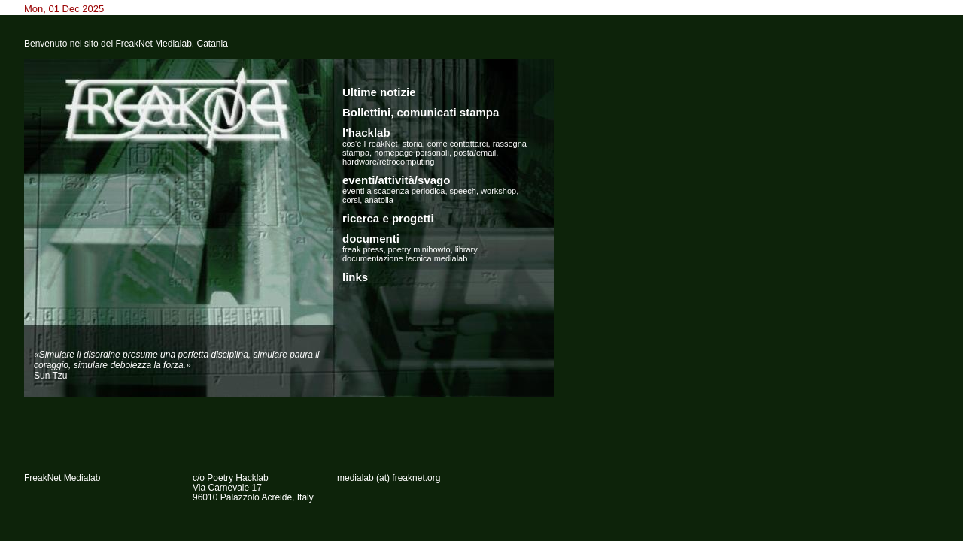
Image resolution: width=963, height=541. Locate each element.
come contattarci (457, 143)
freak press (362, 249)
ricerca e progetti (388, 218)
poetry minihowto (419, 249)
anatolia (378, 199)
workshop (498, 190)
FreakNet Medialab (62, 478)
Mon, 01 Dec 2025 (64, 8)
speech (463, 190)
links (355, 276)
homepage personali (411, 152)
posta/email (475, 152)
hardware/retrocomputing (388, 161)
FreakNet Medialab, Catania (171, 43)
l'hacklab (366, 132)
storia (413, 143)
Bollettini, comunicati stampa (420, 112)
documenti (370, 238)
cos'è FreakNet (370, 143)
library (466, 249)
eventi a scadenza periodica (393, 190)
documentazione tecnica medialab (404, 258)
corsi (351, 199)
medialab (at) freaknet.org (388, 478)
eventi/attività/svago (396, 180)
